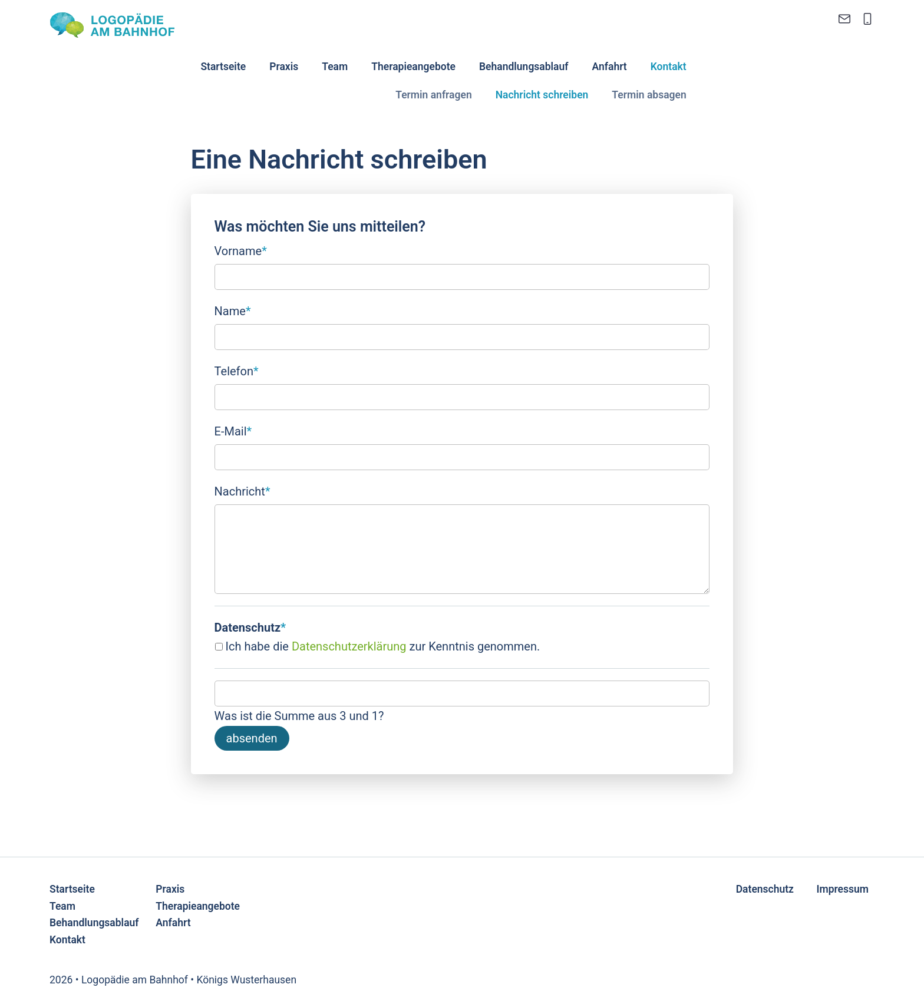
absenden (252, 738)
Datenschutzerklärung (349, 646)
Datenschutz (765, 889)
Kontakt (669, 66)
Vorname (240, 250)
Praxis (283, 66)
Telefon (236, 370)
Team (335, 66)
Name (232, 310)
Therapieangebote (413, 66)
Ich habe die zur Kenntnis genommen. (383, 646)
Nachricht (242, 490)
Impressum (842, 889)
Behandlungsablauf (524, 66)
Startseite (223, 66)
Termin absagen (649, 95)
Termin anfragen (433, 95)
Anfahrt (609, 66)
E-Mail (233, 430)
